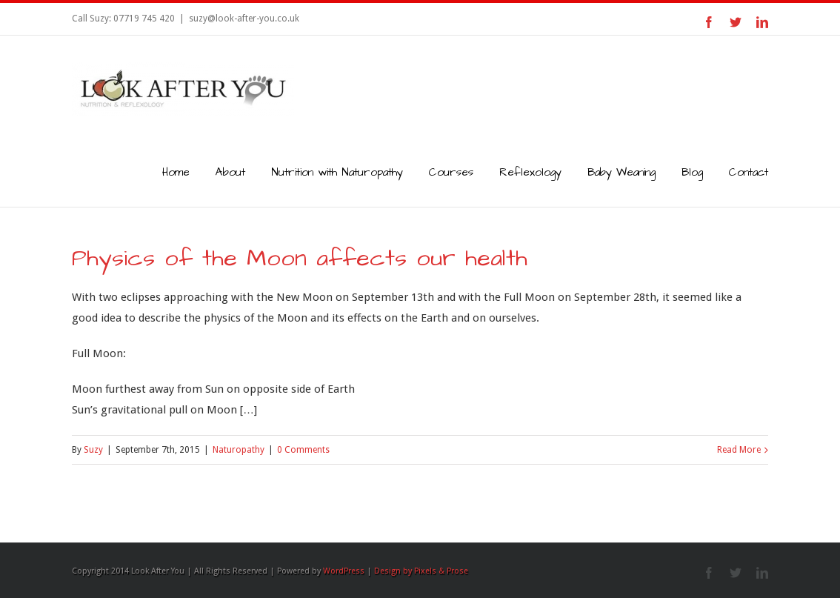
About (230, 172)
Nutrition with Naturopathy (337, 172)
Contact (748, 172)
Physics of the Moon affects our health (299, 258)
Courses (451, 172)
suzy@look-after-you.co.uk (244, 18)
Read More (739, 450)
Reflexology (530, 172)
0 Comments (303, 450)
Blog (692, 172)
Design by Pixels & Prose (421, 571)
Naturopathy (238, 450)
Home (176, 172)
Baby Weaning (621, 172)
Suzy (93, 450)
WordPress (343, 571)
